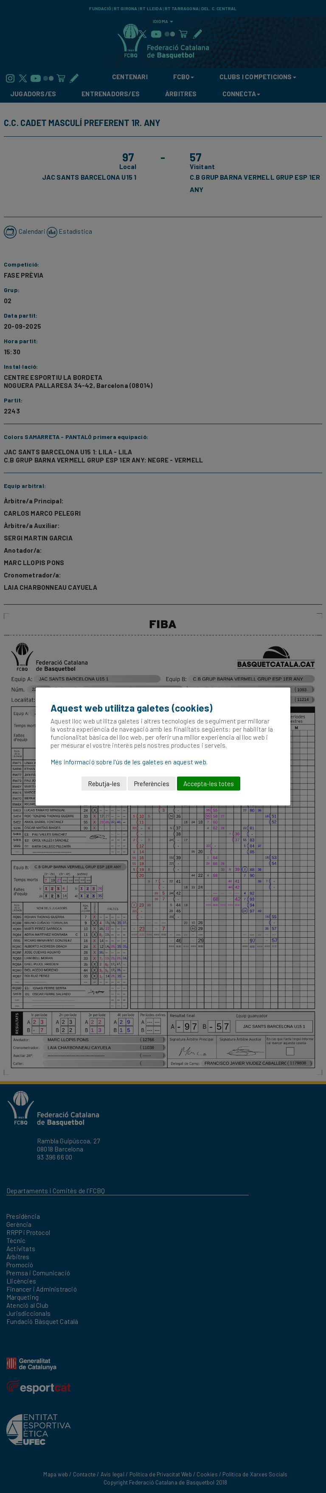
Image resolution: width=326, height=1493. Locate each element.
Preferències (151, 783)
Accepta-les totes (208, 783)
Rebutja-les (104, 783)
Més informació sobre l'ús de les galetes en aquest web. (129, 762)
